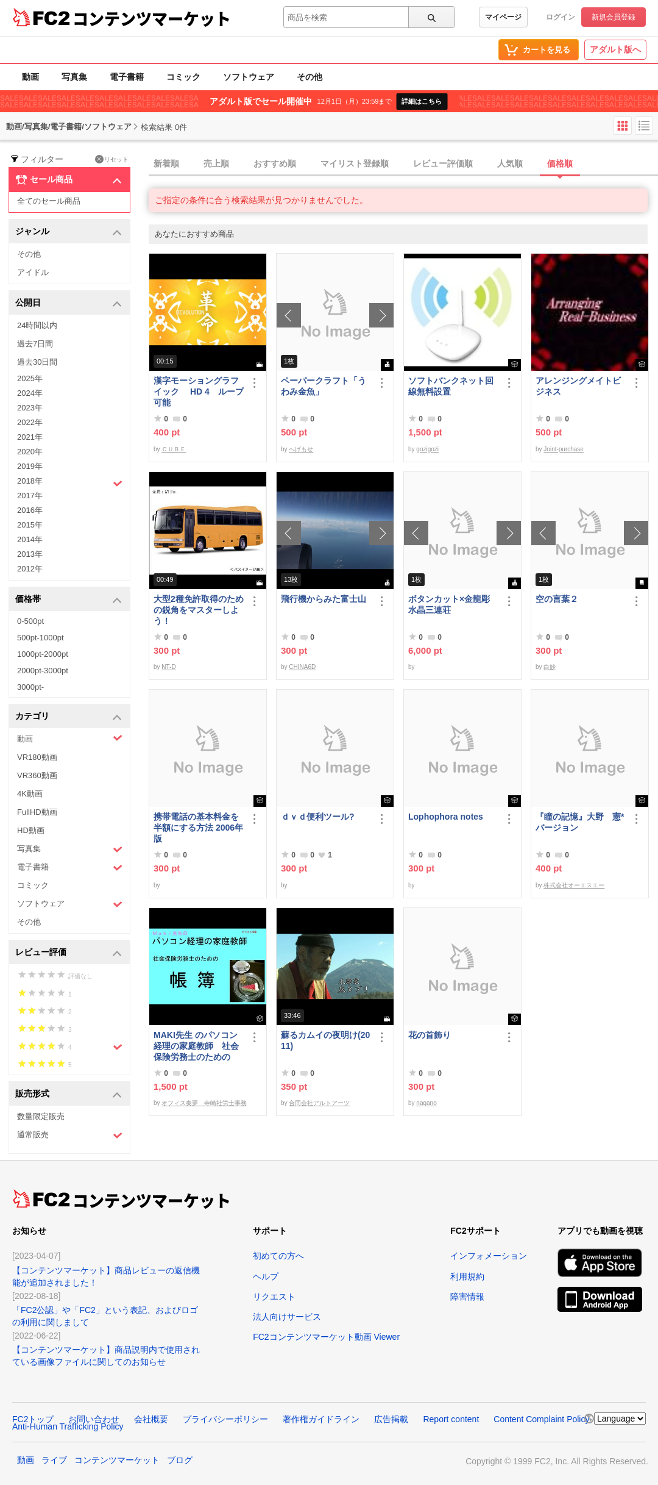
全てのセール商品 (48, 201)
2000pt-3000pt (42, 670)
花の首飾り (429, 1035)
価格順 (560, 163)
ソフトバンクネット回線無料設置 (451, 386)
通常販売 (69, 1135)
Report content (451, 1419)
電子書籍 (127, 77)
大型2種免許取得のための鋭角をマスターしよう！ (199, 610)
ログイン (560, 17)
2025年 (30, 378)
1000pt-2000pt (42, 654)
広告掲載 (391, 1419)
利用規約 (467, 1276)
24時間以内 (37, 325)
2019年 (30, 466)
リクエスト (274, 1296)
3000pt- (30, 687)
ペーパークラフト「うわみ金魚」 (323, 386)
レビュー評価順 (443, 163)
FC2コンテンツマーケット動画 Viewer (326, 1337)
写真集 (74, 77)
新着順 (166, 163)
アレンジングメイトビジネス (578, 386)
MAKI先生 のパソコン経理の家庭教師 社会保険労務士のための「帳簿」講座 (196, 1046)
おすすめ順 (274, 163)
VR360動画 (37, 775)
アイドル (33, 272)
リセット (112, 159)
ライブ (54, 1460)
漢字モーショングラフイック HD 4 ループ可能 (199, 391)
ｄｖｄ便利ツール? (318, 816)
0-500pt (30, 621)
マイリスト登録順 (354, 163)
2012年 (30, 568)
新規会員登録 (613, 17)
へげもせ (301, 449)
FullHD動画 (37, 812)
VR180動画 (37, 757)
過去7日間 (35, 343)
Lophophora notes (445, 816)
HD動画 (30, 830)
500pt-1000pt (40, 637)
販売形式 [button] (68, 1094)
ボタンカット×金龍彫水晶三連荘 (449, 604)
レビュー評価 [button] (68, 953)
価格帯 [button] (68, 600)
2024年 (30, 393)
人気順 (510, 163)
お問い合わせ (93, 1419)
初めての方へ (278, 1256)
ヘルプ (265, 1276)
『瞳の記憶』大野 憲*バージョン (580, 822)
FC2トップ (33, 1419)
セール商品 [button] (68, 180)
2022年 (30, 422)
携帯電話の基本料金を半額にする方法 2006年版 (198, 827)
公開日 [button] (68, 303)
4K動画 (30, 793)
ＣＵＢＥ (173, 449)
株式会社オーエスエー (573, 885)
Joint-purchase (563, 449)
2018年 (69, 482)
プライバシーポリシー (225, 1419)
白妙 (549, 667)
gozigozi (427, 449)
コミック (183, 77)
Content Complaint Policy (541, 1419)
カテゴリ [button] (68, 717)
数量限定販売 (41, 1116)
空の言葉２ (557, 599)
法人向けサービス (287, 1317)
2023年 (30, 407)
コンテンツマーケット (152, 18)
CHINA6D (302, 667)
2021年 (30, 437)
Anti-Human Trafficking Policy (68, 1426)
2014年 (30, 539)
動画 (30, 77)
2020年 (30, 451)
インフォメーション (488, 1256)
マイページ (503, 17)
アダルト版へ (615, 49)
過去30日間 (37, 362)
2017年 (30, 495)
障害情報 (467, 1296)
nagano (426, 1103)
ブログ (180, 1460)
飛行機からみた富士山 (323, 599)
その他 (309, 77)
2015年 (30, 524)
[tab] (403, 164)
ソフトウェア (248, 77)
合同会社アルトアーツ (319, 1103)
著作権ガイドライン (321, 1419)
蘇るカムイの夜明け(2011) (325, 1040)
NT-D (168, 667)
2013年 (30, 554)
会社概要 (151, 1419)
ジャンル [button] (68, 232)
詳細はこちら (422, 101)
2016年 (30, 510)
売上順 (216, 163)
